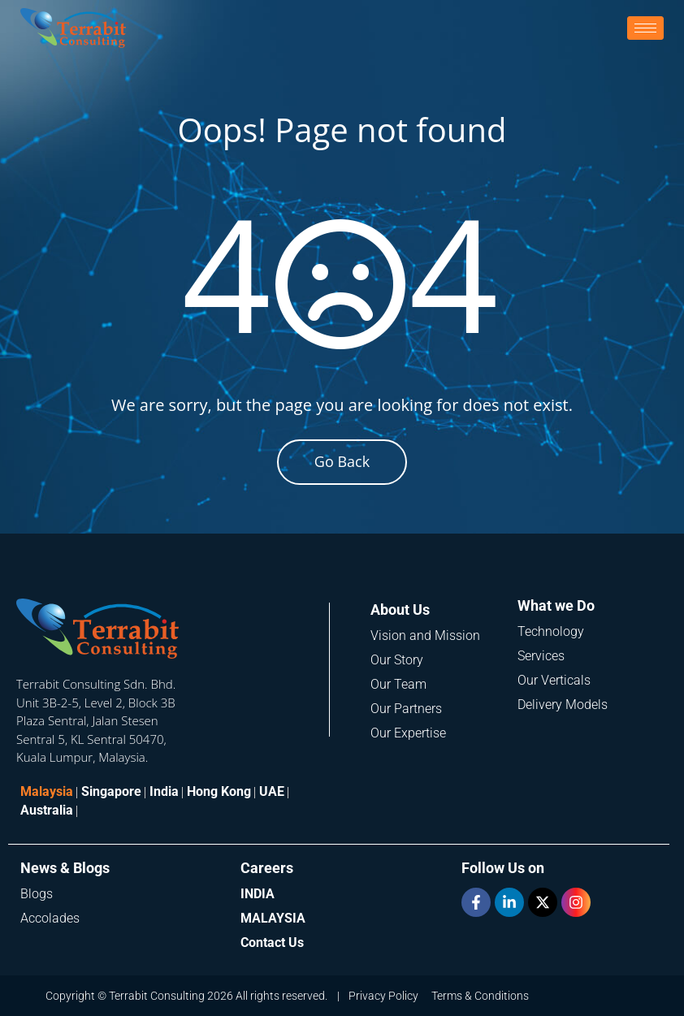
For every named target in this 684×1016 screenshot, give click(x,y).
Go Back (342, 461)
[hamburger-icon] (645, 28)
